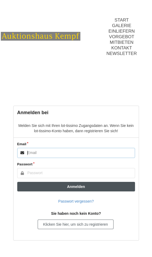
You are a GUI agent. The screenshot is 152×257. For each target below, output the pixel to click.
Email (22, 144)
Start (122, 20)
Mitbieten (122, 42)
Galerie (121, 25)
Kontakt (121, 47)
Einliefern (121, 31)
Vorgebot (121, 36)
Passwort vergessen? (76, 201)
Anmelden (76, 187)
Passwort (25, 164)
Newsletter (121, 53)
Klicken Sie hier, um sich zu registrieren (75, 224)
